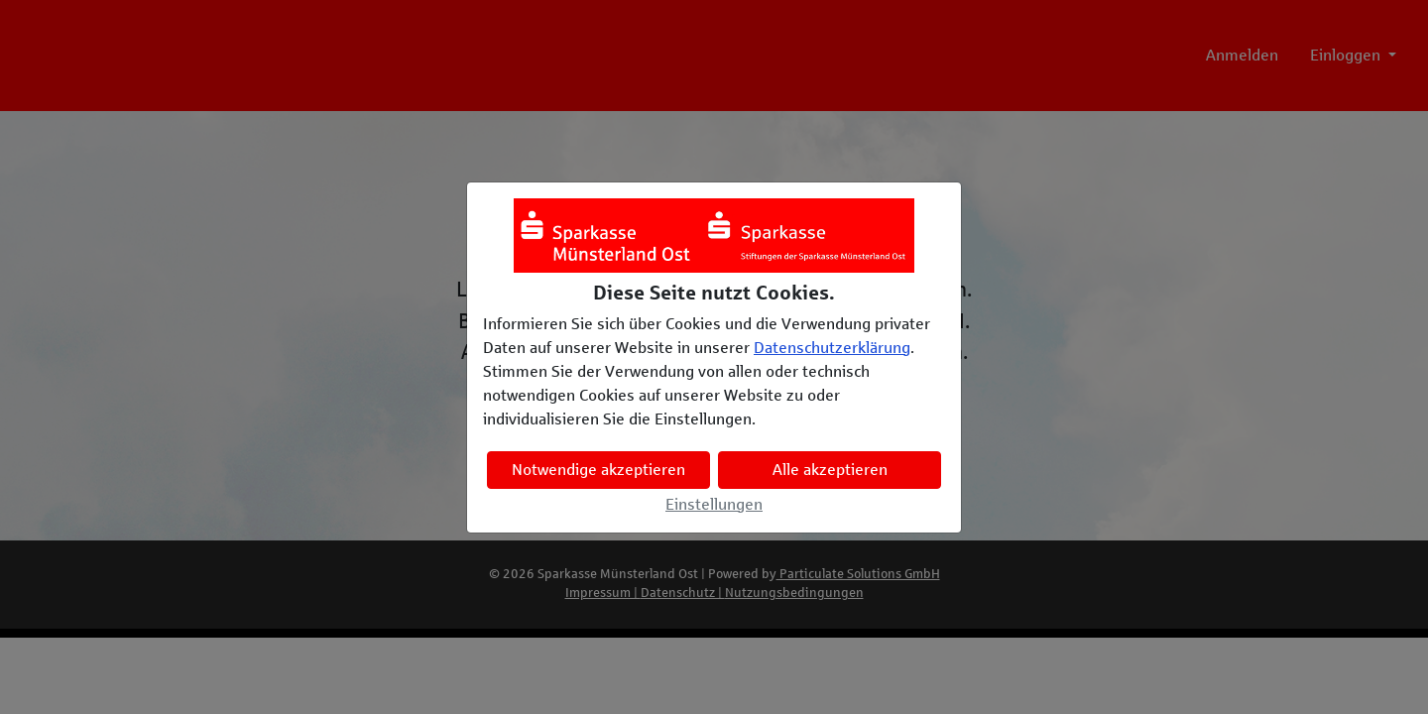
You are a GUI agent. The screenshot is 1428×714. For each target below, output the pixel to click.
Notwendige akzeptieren (598, 469)
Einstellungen (714, 504)
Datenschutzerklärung (832, 347)
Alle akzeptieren (830, 469)
